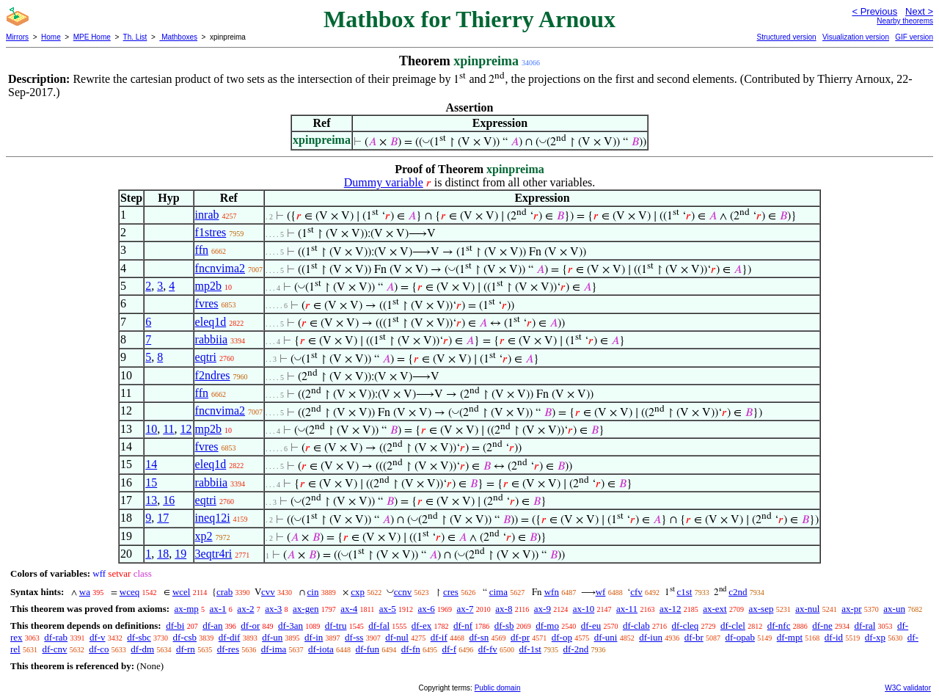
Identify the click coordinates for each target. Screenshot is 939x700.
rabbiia (211, 339)
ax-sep (760, 608)
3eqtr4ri (214, 553)
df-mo (547, 625)
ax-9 (542, 608)
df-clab (636, 625)
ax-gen (305, 608)
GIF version (914, 37)
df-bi (175, 625)
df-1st (530, 649)
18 (163, 553)
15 (151, 482)
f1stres (211, 232)
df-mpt (790, 637)
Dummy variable (383, 182)
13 (151, 500)
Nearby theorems (905, 21)
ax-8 (503, 608)
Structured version (786, 37)
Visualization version (855, 37)
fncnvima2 (220, 268)
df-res (228, 649)
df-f (449, 649)
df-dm (142, 649)
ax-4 (348, 608)
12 (186, 429)
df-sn (479, 637)
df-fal (379, 625)
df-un (272, 637)
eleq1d (211, 322)
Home (51, 37)
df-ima (274, 649)
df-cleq (684, 625)
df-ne (822, 625)
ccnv (403, 591)
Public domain (498, 688)
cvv (268, 591)
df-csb (185, 637)
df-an (212, 625)
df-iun (650, 637)
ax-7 (464, 608)
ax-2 (245, 608)
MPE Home (92, 37)
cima (498, 591)
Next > (919, 11)
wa (84, 591)
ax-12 (671, 608)
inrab (207, 214)
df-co (99, 649)
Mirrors (17, 37)
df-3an (290, 625)
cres (450, 591)
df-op (562, 637)
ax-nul (807, 608)
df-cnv (54, 649)
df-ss (354, 637)
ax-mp (187, 608)
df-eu (591, 625)
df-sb (504, 625)
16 (169, 500)
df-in (313, 637)
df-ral (864, 625)
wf (601, 591)
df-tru (336, 625)
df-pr (520, 637)
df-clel (732, 625)
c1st (685, 591)
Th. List (135, 37)
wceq (129, 591)
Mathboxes (178, 37)
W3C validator (908, 688)
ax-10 (584, 608)
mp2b (208, 286)
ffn (201, 250)
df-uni (606, 637)
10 (151, 429)
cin (313, 591)
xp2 (204, 536)
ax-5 (387, 608)
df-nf (462, 625)
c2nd (737, 591)
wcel (181, 591)
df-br (694, 637)
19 (180, 553)
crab (224, 591)
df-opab (739, 637)
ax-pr (851, 608)
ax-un (894, 608)
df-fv (487, 649)
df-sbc (139, 637)
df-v (97, 637)
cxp (358, 591)
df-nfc (779, 625)
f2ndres (212, 375)
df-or (250, 625)
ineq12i (212, 517)
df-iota (321, 649)
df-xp (875, 637)
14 (151, 464)
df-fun (368, 649)
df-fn (410, 649)
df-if (439, 637)
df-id (834, 637)
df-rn (185, 649)
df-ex (421, 625)
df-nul (397, 637)
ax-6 (426, 608)
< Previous (874, 11)
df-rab (55, 637)
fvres (207, 303)
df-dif (230, 637)
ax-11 (626, 608)
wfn (551, 591)
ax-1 (218, 608)
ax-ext (714, 608)
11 (168, 429)
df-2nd (576, 649)
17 (163, 517)
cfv (636, 591)
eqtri (205, 357)
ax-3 (273, 608)
